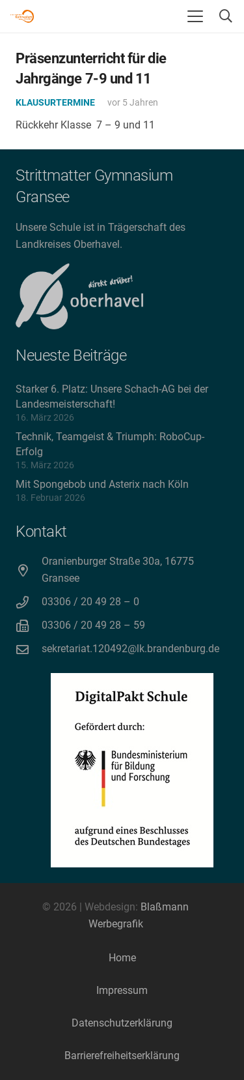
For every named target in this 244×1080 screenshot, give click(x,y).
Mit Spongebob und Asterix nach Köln (102, 484)
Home (122, 958)
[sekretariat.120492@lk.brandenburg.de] (29, 649)
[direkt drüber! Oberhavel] (79, 296)
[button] (195, 16)
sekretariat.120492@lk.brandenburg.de (130, 648)
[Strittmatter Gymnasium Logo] (22, 16)
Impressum (122, 990)
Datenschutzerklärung (122, 1023)
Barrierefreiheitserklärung (122, 1055)
